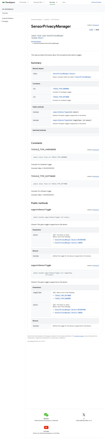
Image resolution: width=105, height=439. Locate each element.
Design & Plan (38, 2)
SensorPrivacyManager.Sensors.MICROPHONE (70, 240)
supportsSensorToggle (61, 112)
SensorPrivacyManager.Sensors (64, 73)
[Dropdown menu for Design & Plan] (44, 2)
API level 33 (96, 150)
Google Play (66, 2)
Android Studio (96, 2)
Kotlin (91, 30)
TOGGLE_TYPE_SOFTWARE (61, 97)
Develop (46, 19)
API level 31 (96, 25)
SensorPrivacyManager (83, 77)
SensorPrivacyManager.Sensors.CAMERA (68, 243)
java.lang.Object (36, 41)
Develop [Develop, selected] (52, 2)
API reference (8, 9)
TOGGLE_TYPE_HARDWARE (61, 89)
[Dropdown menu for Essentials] (28, 2)
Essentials (23, 2)
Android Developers (36, 19)
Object (40, 38)
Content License (79, 336)
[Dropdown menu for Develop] (57, 2)
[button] (12, 21)
